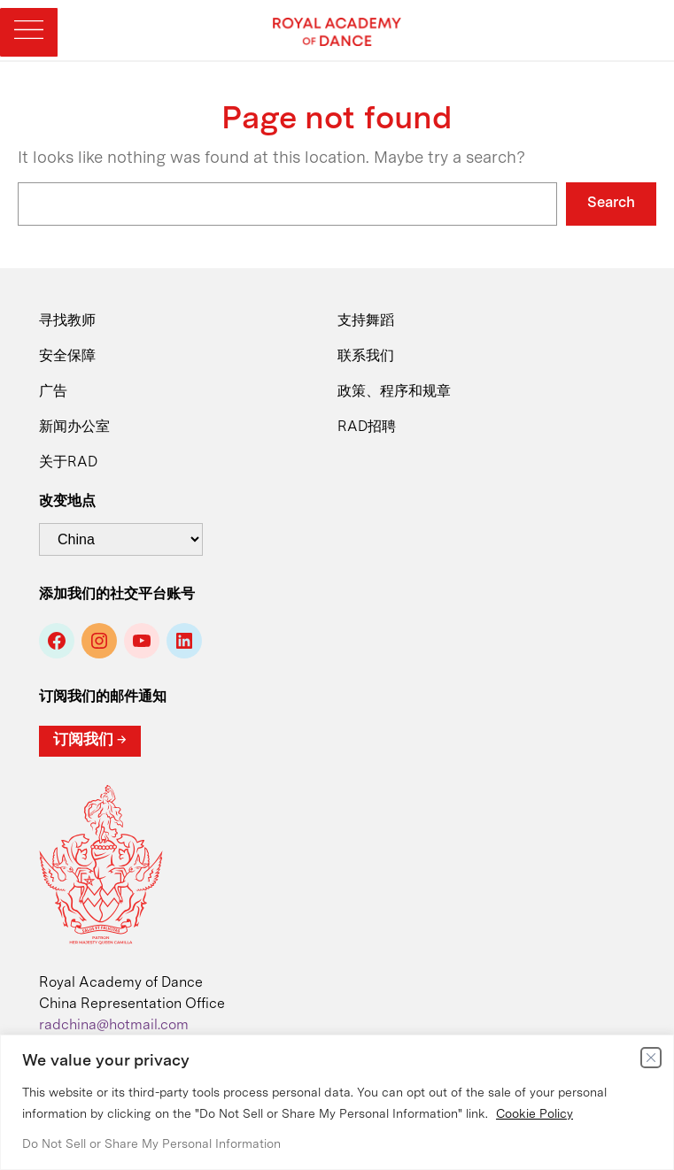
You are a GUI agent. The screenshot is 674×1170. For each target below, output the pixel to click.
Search (611, 203)
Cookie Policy (534, 1114)
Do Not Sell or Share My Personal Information (151, 1144)
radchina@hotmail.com (114, 1026)
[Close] (651, 1057)
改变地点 (67, 502)
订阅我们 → (90, 740)
